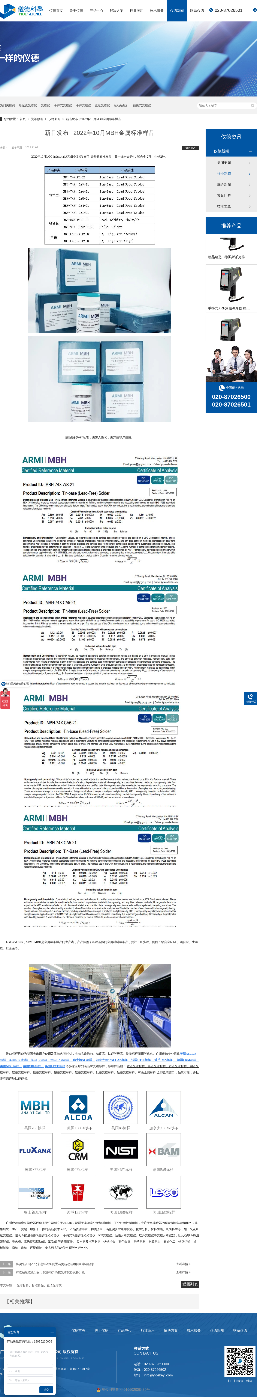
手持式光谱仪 (63, 105)
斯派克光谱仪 (28, 105)
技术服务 (157, 10)
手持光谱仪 (83, 105)
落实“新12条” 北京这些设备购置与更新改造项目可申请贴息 (55, 1264)
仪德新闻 (177, 10)
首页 (23, 119)
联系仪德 (197, 10)
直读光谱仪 (102, 105)
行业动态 (224, 173)
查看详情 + (183, 1264)
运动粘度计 (121, 105)
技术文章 (224, 206)
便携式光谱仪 (142, 105)
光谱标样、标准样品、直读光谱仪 (39, 1285)
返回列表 (190, 147)
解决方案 (116, 10)
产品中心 (96, 10)
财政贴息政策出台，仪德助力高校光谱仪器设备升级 (50, 1272)
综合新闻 (224, 184)
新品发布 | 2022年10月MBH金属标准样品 (93, 119)
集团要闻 (224, 162)
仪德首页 (56, 10)
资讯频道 (37, 119)
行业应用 (136, 10)
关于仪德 (76, 10)
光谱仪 (45, 105)
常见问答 (224, 195)
